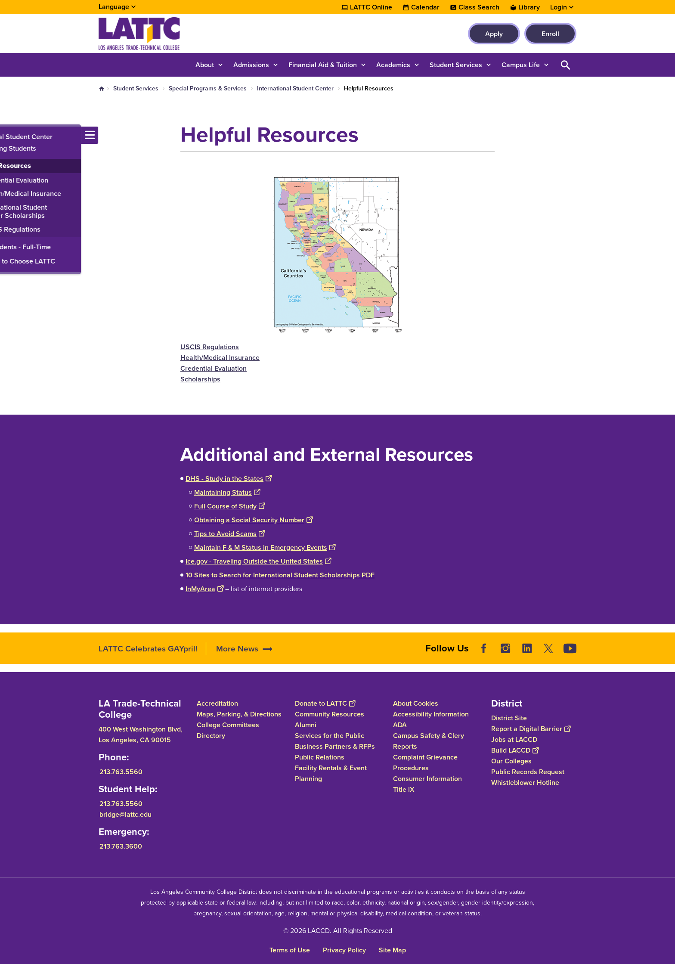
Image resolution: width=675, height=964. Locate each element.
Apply (494, 34)
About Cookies (415, 703)
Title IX (404, 789)
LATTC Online (371, 7)
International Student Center (295, 88)
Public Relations (319, 757)
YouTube (570, 648)
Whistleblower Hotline (525, 782)
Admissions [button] (251, 65)
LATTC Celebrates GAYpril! (148, 648)
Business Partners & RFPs (335, 746)
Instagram (505, 648)
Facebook (483, 648)
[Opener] (666, 648)
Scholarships (200, 379)
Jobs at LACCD (514, 739)
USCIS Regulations (209, 347)
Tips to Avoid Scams (229, 534)
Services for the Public (329, 736)
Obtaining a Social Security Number (253, 520)
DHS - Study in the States (229, 479)
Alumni (305, 725)
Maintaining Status (227, 492)
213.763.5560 (120, 772)
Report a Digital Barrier (530, 729)
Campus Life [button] (521, 65)
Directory (211, 736)
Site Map (392, 950)
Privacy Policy (344, 950)
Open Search (565, 65)
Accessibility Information (431, 714)
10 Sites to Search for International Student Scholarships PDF (280, 575)
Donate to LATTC (325, 703)
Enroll (550, 34)
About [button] (204, 65)
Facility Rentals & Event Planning (331, 773)
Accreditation (217, 703)
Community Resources (329, 714)
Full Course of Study (229, 506)
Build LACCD (515, 750)
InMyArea (204, 589)
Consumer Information (427, 779)
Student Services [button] (456, 65)
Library (529, 7)
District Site (509, 718)
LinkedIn (526, 648)
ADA (400, 725)
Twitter (548, 648)
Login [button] (558, 7)
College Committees (228, 725)
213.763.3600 (120, 846)
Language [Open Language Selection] (114, 7)
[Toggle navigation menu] (8, 135)
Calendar (425, 7)
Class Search (478, 7)
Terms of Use (289, 950)
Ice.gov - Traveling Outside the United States (258, 561)
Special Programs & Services (208, 88)
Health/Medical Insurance (220, 358)
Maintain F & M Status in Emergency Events (264, 547)
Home (102, 89)
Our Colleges (511, 761)
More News (237, 648)
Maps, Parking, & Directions (239, 714)
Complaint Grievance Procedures (425, 762)
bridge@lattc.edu (125, 814)
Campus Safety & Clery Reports (428, 741)
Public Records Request (527, 772)
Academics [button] (393, 65)
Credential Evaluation (213, 368)
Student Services (135, 88)
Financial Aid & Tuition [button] (322, 65)
